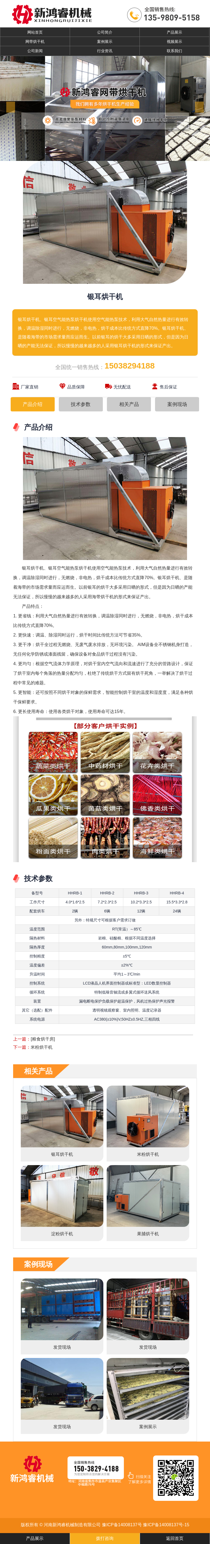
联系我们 (174, 51)
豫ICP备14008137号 (122, 1524)
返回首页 (174, 1538)
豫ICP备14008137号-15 (166, 1524)
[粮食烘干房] (43, 1039)
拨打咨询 (104, 1538)
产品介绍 (32, 404)
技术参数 (81, 404)
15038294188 (129, 365)
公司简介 (104, 32)
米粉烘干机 (41, 1047)
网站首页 (35, 32)
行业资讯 (104, 51)
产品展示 (174, 32)
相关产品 (129, 404)
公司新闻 (35, 51)
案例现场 (177, 404)
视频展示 (174, 41)
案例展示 (104, 41)
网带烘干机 (35, 41)
